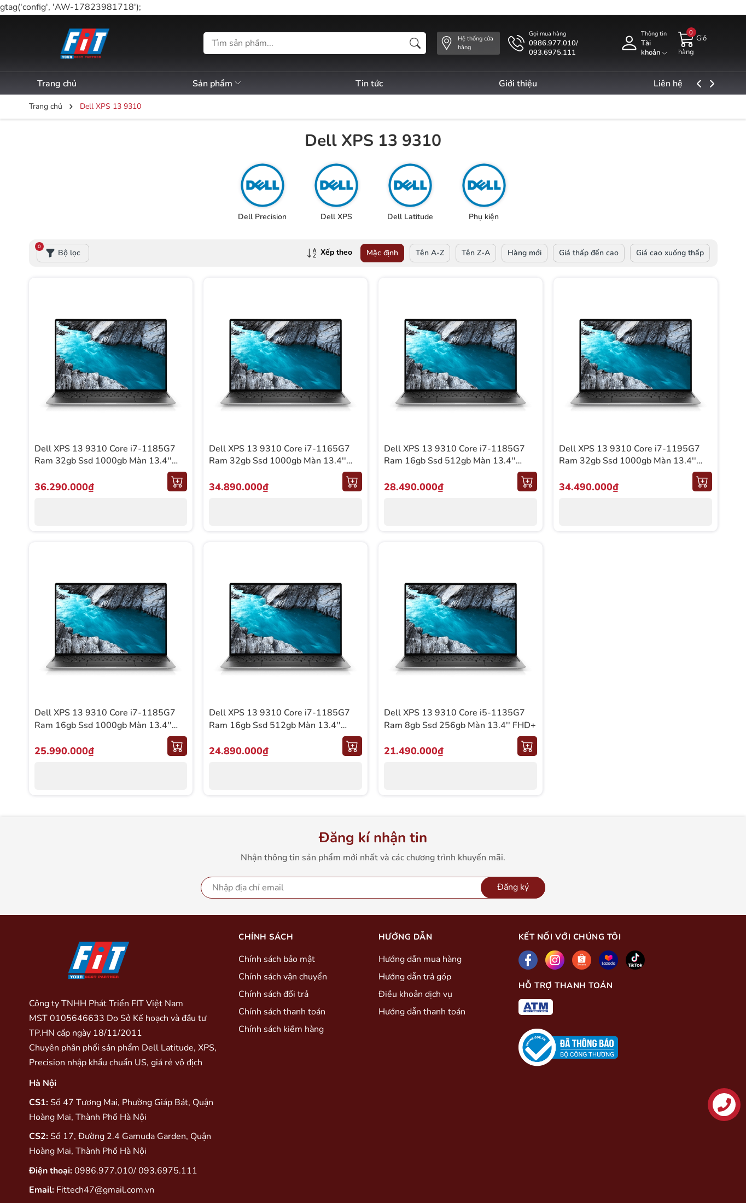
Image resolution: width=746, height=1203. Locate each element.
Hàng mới (524, 253)
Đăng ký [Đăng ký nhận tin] (513, 887)
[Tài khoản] (643, 43)
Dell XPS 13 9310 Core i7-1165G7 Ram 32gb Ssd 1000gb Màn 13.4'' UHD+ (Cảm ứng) (279, 461)
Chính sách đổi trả (273, 994)
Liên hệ (694, 84)
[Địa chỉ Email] (373, 888)
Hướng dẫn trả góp (414, 977)
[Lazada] (608, 960)
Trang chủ (57, 84)
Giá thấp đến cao (589, 253)
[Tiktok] (635, 960)
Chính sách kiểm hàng (281, 1029)
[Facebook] (528, 960)
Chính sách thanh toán (281, 1012)
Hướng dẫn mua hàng (420, 959)
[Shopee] (581, 960)
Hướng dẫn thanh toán (421, 1012)
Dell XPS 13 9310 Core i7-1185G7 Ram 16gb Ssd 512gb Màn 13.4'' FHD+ (279, 725)
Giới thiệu (538, 84)
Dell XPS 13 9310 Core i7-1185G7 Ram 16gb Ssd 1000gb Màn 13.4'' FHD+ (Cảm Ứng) (105, 725)
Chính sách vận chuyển (282, 977)
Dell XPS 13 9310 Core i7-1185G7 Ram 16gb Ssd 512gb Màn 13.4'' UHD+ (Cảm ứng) (454, 461)
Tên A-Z (430, 253)
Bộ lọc (58, 251)
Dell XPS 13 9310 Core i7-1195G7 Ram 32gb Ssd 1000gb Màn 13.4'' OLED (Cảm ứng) (629, 461)
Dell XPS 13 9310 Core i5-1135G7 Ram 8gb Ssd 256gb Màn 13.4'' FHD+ (460, 719)
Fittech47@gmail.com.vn (105, 1190)
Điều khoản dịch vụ (415, 994)
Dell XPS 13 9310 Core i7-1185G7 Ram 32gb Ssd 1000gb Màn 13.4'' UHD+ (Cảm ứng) (105, 461)
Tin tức (382, 84)
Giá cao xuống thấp (670, 253)
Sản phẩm (224, 84)
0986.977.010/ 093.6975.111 (135, 1171)
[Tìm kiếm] (415, 43)
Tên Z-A (476, 253)
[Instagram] (554, 960)
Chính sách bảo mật (276, 959)
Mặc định (382, 253)
